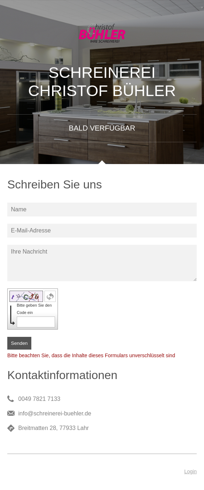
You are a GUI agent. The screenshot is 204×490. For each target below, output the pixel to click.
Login (190, 471)
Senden (19, 343)
